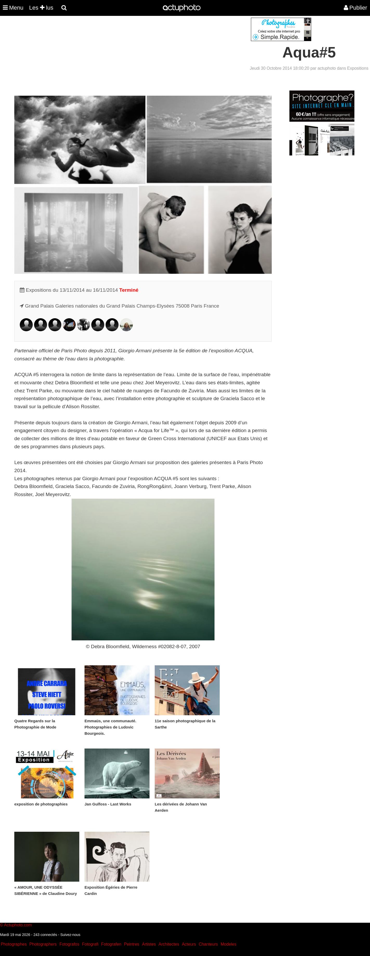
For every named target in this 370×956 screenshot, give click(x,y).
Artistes (149, 944)
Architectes (169, 944)
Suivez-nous (70, 935)
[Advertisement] (153, 54)
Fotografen (111, 944)
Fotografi (90, 944)
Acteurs (189, 944)
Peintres (131, 944)
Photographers (43, 944)
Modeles (228, 944)
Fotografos (69, 944)
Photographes (14, 944)
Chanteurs (208, 944)
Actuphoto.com (18, 925)
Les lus (41, 7)
